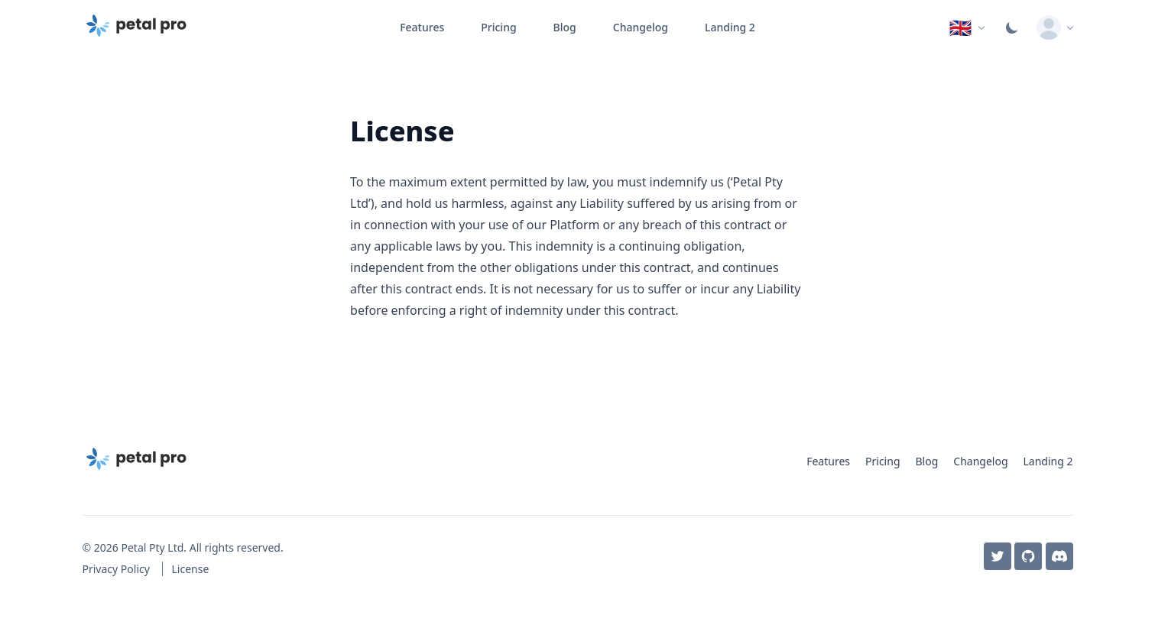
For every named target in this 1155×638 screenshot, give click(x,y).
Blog (564, 27)
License (190, 569)
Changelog (640, 27)
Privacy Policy (118, 569)
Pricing (498, 27)
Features (422, 27)
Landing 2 (730, 27)
